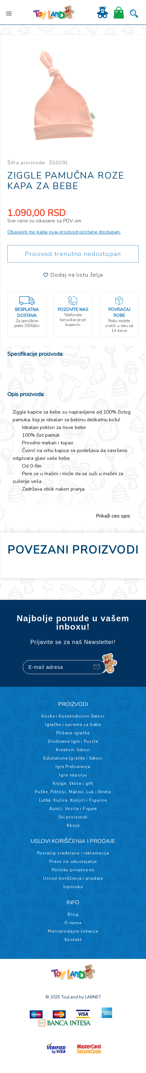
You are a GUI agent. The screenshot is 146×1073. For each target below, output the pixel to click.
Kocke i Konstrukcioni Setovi (73, 716)
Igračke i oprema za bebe (73, 724)
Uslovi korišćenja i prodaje (73, 878)
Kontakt (73, 939)
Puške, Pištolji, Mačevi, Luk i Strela (73, 792)
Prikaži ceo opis (113, 516)
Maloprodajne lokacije (73, 931)
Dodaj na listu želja (73, 275)
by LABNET (90, 997)
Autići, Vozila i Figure (73, 808)
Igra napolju (73, 775)
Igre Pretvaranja (73, 766)
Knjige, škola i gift (73, 783)
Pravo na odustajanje (73, 861)
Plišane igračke (73, 733)
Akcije (73, 825)
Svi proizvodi (73, 817)
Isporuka (73, 886)
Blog (72, 914)
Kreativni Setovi (73, 750)
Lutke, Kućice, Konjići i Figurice (73, 800)
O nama (73, 923)
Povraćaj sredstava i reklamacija (73, 853)
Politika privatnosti (73, 870)
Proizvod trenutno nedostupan (73, 254)
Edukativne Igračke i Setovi (73, 758)
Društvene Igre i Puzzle (73, 741)
